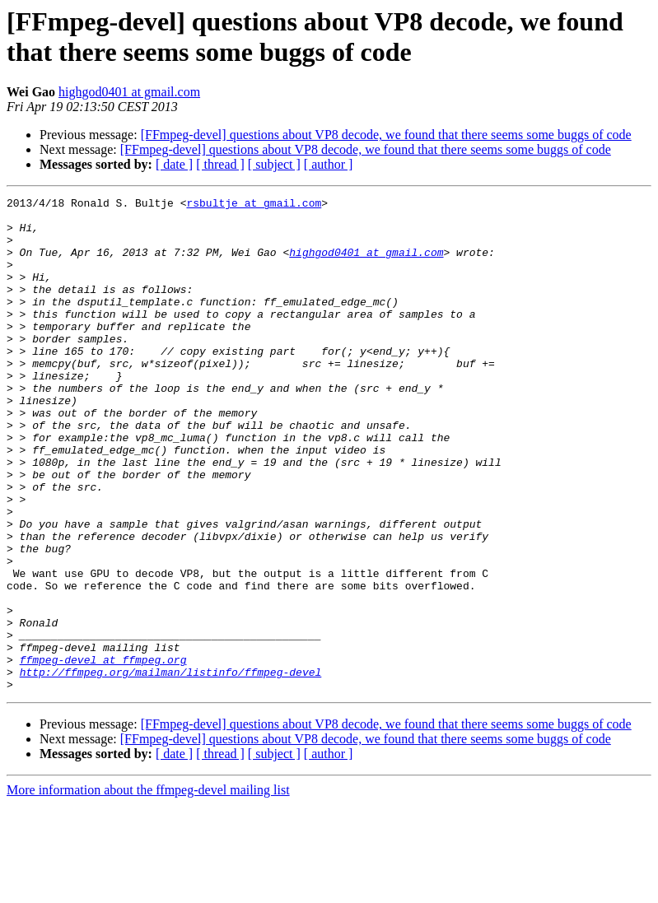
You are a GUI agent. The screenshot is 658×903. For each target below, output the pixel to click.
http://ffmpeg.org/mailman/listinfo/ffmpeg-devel (171, 768)
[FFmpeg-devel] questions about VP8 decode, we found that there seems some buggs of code (386, 135)
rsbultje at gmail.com (253, 205)
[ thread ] (220, 164)
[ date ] (174, 164)
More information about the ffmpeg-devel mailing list (148, 889)
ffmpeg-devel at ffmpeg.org (103, 753)
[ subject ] (274, 164)
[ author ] (328, 164)
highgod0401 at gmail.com (129, 92)
